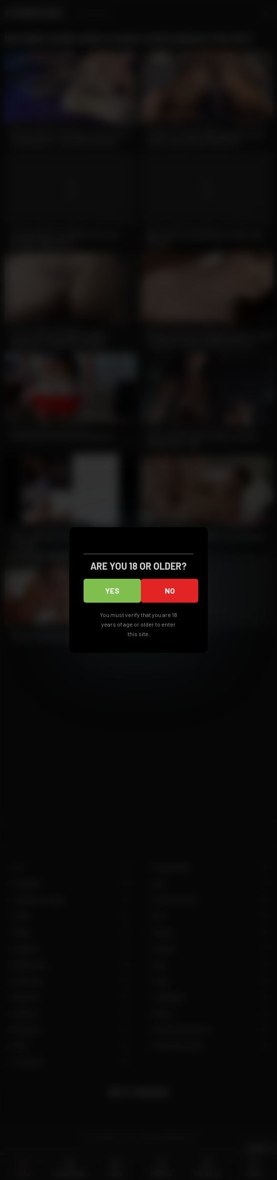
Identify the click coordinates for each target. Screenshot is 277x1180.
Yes (112, 590)
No (170, 590)
